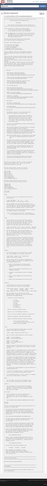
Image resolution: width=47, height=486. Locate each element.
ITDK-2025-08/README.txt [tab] (22, 16)
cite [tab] (12, 16)
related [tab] (9, 16)
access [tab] (15, 16)
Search (42, 6)
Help (33, 1)
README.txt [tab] (30, 16)
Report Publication (43, 1)
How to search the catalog (4, 7)
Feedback (37, 1)
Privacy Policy (45, 484)
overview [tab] (6, 16)
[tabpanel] (23, 245)
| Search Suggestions (10, 7)
